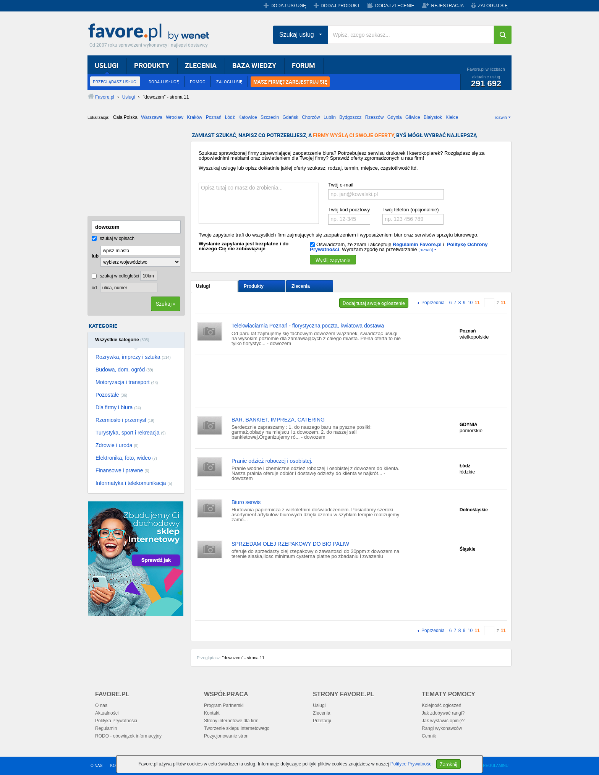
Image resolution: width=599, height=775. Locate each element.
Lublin (330, 117)
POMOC (197, 81)
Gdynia (394, 117)
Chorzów (311, 117)
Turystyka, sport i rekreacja (131, 433)
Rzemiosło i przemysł (125, 420)
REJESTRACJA (447, 5)
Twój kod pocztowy (349, 209)
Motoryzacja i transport (127, 382)
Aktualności (106, 713)
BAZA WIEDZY (254, 65)
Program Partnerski (223, 705)
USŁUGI (106, 65)
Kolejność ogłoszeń (441, 705)
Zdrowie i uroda (117, 445)
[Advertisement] (125, 171)
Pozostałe (111, 395)
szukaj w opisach (113, 238)
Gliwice (412, 117)
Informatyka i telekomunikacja (134, 483)
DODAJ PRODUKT (340, 5)
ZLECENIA (201, 65)
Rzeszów (374, 117)
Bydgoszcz (350, 117)
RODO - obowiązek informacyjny (128, 736)
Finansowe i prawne (122, 470)
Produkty (254, 286)
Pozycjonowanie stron (226, 736)
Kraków (194, 117)
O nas (101, 705)
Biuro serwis (246, 502)
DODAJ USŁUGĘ (288, 5)
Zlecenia (300, 286)
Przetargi (322, 720)
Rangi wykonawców (442, 728)
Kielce (451, 117)
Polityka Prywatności (116, 720)
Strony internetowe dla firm (231, 720)
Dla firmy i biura (118, 407)
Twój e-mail (340, 184)
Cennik (429, 736)
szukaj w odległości (115, 276)
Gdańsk (290, 117)
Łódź (230, 117)
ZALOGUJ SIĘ (493, 5)
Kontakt (212, 713)
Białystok (433, 117)
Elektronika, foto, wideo (126, 458)
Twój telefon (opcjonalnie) (410, 209)
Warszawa (151, 117)
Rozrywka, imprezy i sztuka (133, 357)
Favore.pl (150, 32)
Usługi (203, 286)
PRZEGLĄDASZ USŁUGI (115, 81)
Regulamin (106, 728)
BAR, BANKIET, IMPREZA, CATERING (278, 420)
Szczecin (270, 117)
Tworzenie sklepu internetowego (236, 728)
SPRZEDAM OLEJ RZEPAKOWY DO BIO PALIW (290, 544)
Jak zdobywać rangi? (443, 713)
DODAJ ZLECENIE (394, 5)
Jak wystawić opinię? (443, 720)
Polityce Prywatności (411, 764)
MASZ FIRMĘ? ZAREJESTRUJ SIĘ (290, 81)
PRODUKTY (151, 65)
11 (477, 302)
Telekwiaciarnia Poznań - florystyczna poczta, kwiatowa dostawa (308, 326)
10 (470, 302)
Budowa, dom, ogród (124, 369)
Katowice (247, 117)
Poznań (214, 117)
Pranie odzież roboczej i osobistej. (272, 461)
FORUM (303, 65)
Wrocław (174, 117)
